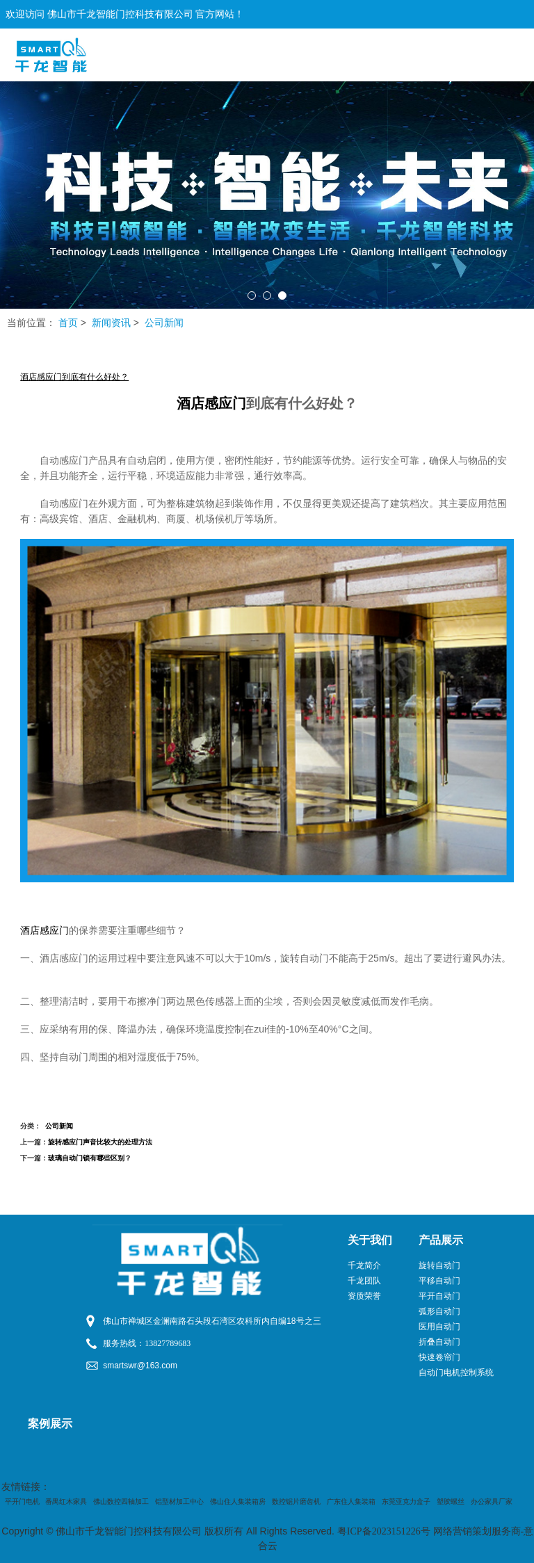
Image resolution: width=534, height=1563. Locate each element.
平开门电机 (22, 1501)
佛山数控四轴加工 (121, 1501)
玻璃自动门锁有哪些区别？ (89, 1158)
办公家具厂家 (491, 1501)
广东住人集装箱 (351, 1501)
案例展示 (50, 1424)
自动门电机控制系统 (456, 1372)
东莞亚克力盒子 (406, 1501)
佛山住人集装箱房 (238, 1501)
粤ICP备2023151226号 (383, 1531)
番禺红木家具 (66, 1501)
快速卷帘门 (439, 1357)
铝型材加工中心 (179, 1501)
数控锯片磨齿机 (296, 1501)
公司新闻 (164, 323)
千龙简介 (364, 1265)
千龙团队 (364, 1281)
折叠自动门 (439, 1342)
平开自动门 (439, 1296)
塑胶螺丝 (450, 1501)
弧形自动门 (439, 1311)
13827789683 (168, 1343)
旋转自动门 (439, 1265)
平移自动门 (439, 1281)
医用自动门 (439, 1326)
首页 (68, 323)
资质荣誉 (364, 1296)
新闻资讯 (111, 323)
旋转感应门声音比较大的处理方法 (100, 1142)
